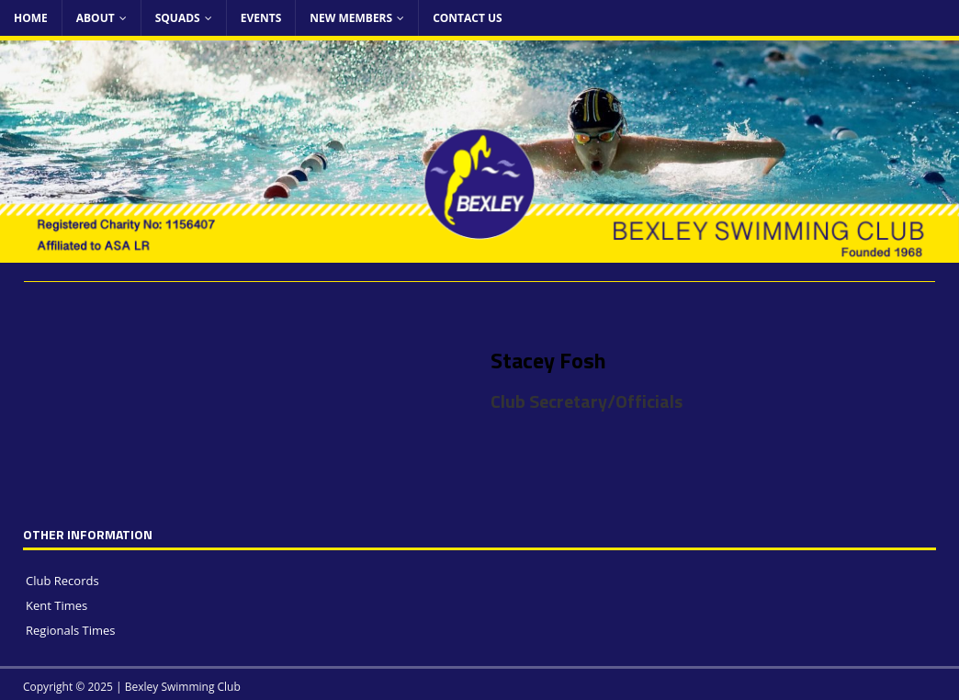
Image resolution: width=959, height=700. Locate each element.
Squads (177, 18)
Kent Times (56, 605)
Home (31, 18)
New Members (351, 18)
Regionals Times (71, 630)
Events (261, 18)
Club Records (62, 580)
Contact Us (467, 18)
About (95, 18)
